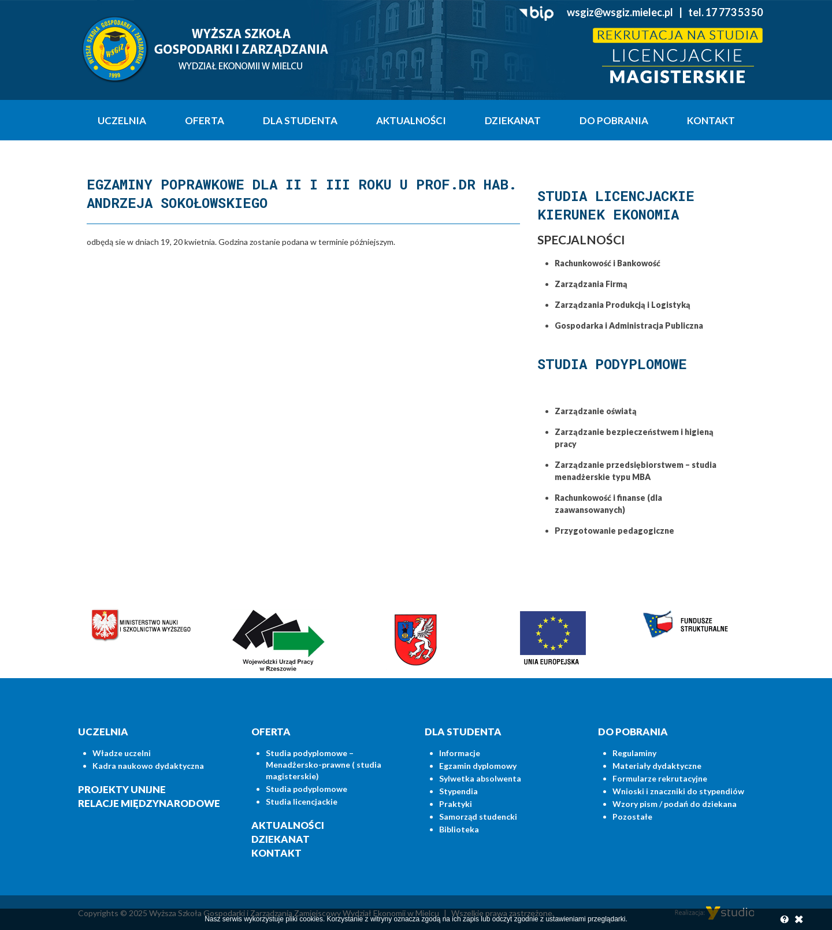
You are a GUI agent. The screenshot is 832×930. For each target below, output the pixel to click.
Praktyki (455, 804)
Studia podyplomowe (306, 789)
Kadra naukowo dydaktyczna (148, 766)
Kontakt (711, 120)
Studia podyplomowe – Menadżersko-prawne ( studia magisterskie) (323, 764)
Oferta (204, 120)
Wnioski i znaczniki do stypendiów (678, 791)
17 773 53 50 (734, 12)
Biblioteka (459, 829)
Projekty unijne (122, 789)
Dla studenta (300, 120)
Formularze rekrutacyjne (659, 778)
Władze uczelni (121, 753)
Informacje (459, 753)
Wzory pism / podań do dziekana (674, 804)
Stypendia (458, 791)
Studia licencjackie (301, 801)
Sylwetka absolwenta (480, 778)
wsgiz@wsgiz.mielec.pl (620, 12)
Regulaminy (634, 753)
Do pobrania (614, 120)
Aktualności (411, 120)
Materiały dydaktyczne (656, 766)
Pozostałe (632, 816)
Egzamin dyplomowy (478, 766)
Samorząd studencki (478, 816)
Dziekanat (513, 120)
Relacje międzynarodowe (149, 803)
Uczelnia (122, 120)
